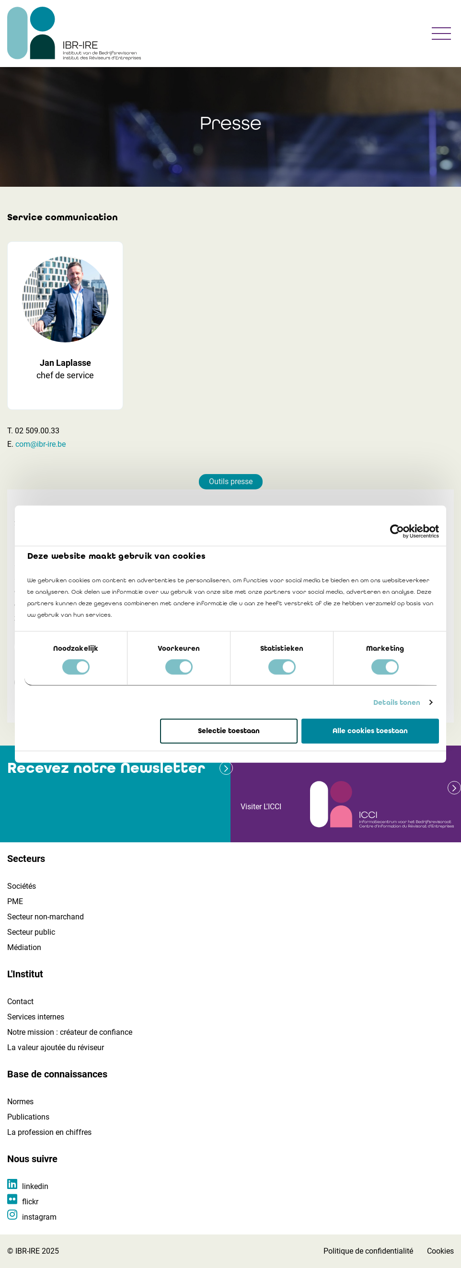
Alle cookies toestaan (370, 730)
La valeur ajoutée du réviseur (55, 1047)
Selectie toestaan (229, 730)
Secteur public (31, 932)
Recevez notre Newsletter (106, 768)
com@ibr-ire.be (40, 444)
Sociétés (21, 886)
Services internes (35, 1016)
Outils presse (231, 481)
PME (15, 901)
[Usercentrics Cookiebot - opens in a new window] (397, 531)
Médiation (24, 947)
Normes (20, 1101)
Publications (28, 1116)
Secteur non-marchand (45, 916)
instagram (39, 1217)
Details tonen (396, 702)
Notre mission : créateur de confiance (69, 1032)
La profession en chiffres (49, 1132)
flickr (30, 1201)
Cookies (440, 1251)
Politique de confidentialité (368, 1251)
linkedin (35, 1186)
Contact (20, 1001)
